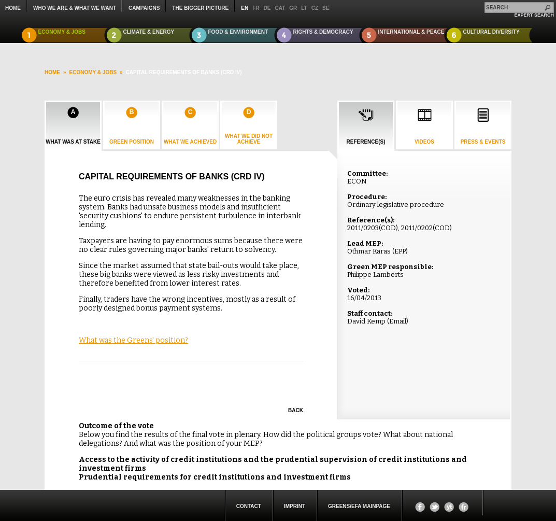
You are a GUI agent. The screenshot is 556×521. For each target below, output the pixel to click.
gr (293, 8)
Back (295, 410)
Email (397, 321)
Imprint (294, 506)
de (267, 8)
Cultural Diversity (491, 32)
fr (255, 8)
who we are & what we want (74, 8)
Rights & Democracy (323, 32)
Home (13, 8)
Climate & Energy (149, 32)
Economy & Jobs (62, 32)
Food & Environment (238, 32)
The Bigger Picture (200, 8)
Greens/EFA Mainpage (359, 506)
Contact (248, 506)
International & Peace (411, 32)
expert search (534, 15)
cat (280, 8)
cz (314, 8)
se (325, 8)
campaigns (144, 8)
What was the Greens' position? (133, 340)
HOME (52, 72)
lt (304, 8)
